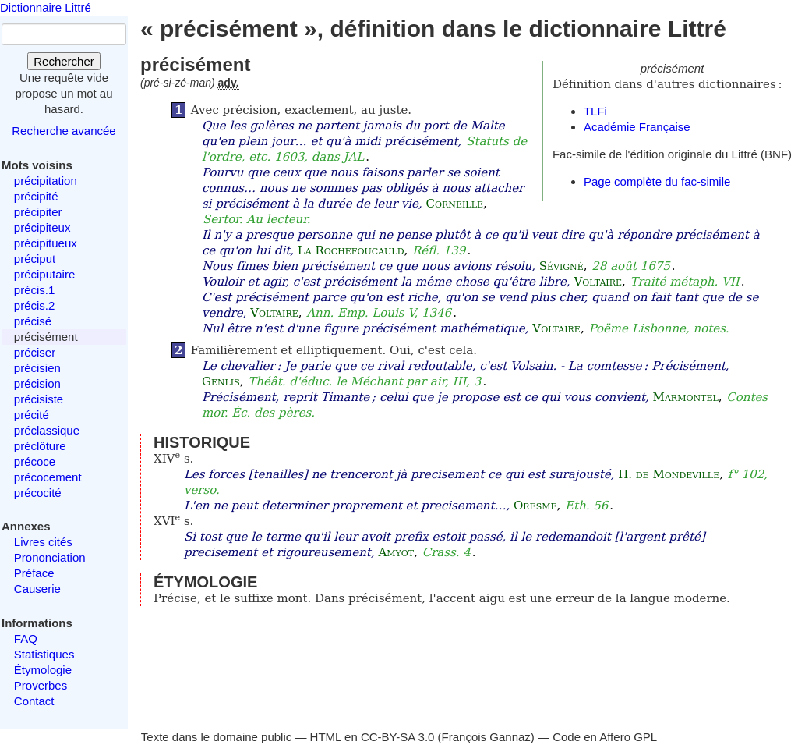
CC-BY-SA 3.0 (398, 736)
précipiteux (42, 227)
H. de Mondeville (668, 474)
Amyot (396, 552)
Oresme (535, 505)
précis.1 (34, 289)
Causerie (37, 588)
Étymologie (43, 669)
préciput (34, 258)
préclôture (40, 445)
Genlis (221, 381)
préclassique (46, 430)
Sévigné (561, 266)
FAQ (25, 638)
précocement (48, 477)
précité (31, 414)
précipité (36, 196)
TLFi (595, 111)
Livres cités (43, 541)
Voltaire (598, 282)
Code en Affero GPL (605, 736)
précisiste (38, 399)
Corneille (454, 204)
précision (37, 383)
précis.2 (34, 305)
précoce (34, 461)
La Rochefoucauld (351, 250)
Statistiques (44, 654)
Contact (34, 701)
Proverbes (40, 685)
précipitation (45, 180)
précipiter (38, 211)
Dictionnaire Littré (45, 7)
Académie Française (637, 126)
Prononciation (50, 557)
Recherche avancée (63, 130)
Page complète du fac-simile (657, 181)
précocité (38, 492)
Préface (34, 573)
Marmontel (686, 397)
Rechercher (64, 61)
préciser (34, 352)
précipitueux (45, 243)
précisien (37, 367)
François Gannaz (486, 736)
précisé (32, 321)
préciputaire (44, 274)
